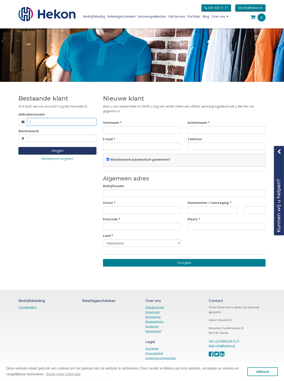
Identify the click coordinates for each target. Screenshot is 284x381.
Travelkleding (27, 307)
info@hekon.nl (250, 8)
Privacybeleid (154, 353)
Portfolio (193, 16)
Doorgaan (184, 263)
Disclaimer (152, 348)
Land (107, 236)
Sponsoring (152, 317)
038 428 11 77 (216, 8)
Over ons (219, 16)
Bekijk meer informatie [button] (63, 374)
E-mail (108, 139)
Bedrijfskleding (94, 16)
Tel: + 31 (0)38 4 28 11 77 (224, 341)
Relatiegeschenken (121, 16)
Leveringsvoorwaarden (160, 358)
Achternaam (197, 122)
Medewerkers (154, 321)
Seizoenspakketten (152, 16)
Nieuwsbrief (153, 331)
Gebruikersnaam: (31, 114)
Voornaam (111, 122)
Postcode (110, 219)
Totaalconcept (154, 307)
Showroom (152, 312)
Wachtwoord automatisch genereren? (140, 159)
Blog (205, 16)
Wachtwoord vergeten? (57, 159)
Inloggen (57, 150)
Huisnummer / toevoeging (208, 203)
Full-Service (176, 16)
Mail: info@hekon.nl (222, 346)
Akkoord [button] (262, 371)
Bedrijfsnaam (113, 186)
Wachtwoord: (28, 131)
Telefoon (195, 139)
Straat (108, 203)
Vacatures (152, 326)
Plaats (192, 219)
